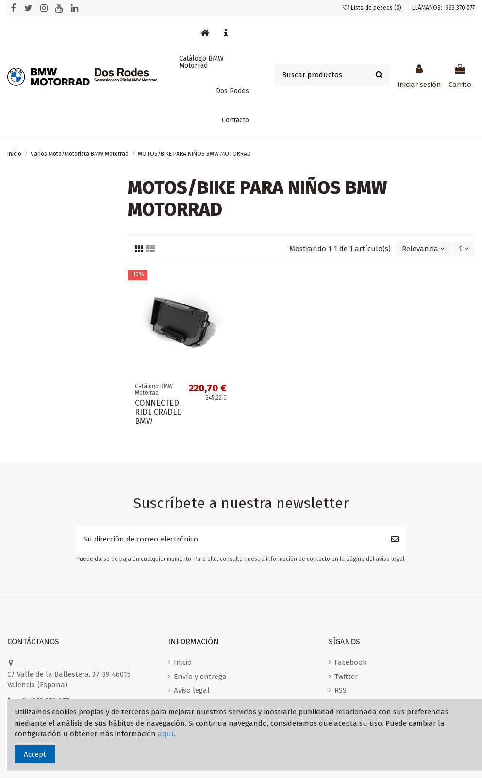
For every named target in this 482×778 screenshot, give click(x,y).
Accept (35, 754)
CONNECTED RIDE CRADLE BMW (158, 412)
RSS (340, 690)
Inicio (183, 662)
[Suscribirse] (395, 539)
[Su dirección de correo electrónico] (230, 539)
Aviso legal (192, 690)
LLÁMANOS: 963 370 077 (443, 7)
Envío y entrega (200, 676)
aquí (166, 733)
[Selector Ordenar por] (423, 249)
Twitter (346, 676)
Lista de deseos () (372, 7)
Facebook (350, 662)
